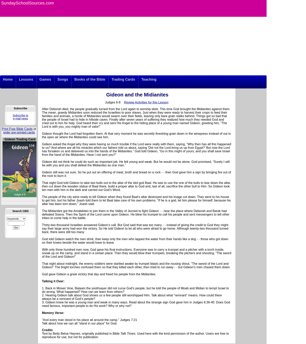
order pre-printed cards (19, 132)
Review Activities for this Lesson (146, 102)
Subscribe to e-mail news (20, 117)
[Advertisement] (133, 46)
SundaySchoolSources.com (27, 3)
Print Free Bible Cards (17, 129)
